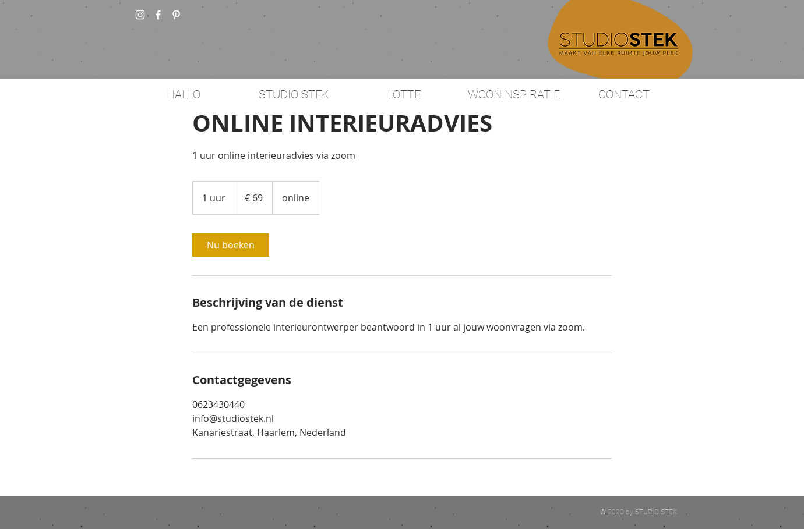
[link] (230, 245)
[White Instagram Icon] (140, 15)
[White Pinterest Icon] (176, 15)
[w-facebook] (158, 15)
